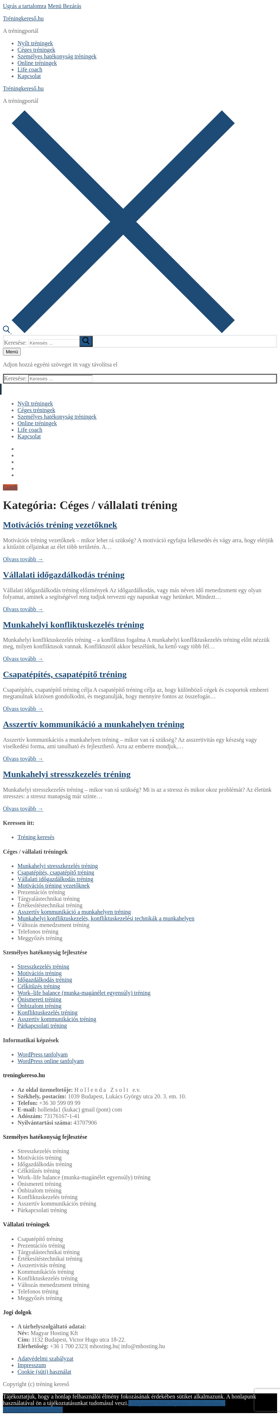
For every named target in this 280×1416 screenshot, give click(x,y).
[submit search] (86, 341)
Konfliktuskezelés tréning (48, 1012)
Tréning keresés (36, 837)
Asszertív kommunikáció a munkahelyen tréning (93, 724)
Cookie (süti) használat (44, 1372)
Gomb (10, 487)
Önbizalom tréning (39, 1006)
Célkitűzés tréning (39, 986)
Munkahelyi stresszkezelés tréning (67, 774)
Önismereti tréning (39, 999)
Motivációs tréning (40, 973)
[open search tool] (119, 331)
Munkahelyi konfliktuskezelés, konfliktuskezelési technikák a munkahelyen (106, 918)
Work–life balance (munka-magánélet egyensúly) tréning (84, 993)
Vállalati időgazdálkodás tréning (63, 574)
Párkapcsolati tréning (42, 1026)
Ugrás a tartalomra (24, 6)
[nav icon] (12, 352)
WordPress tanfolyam (43, 1054)
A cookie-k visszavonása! (33, 1410)
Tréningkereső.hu (23, 18)
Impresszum (32, 1365)
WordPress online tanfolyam (51, 1061)
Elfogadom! (142, 1403)
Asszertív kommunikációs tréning (57, 1019)
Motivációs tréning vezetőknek (60, 524)
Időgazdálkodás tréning (45, 980)
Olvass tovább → (23, 559)
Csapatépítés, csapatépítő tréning (65, 674)
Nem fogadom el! (176, 1403)
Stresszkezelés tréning (43, 966)
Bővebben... (211, 1403)
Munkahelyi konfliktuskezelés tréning (73, 624)
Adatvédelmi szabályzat (45, 1358)
